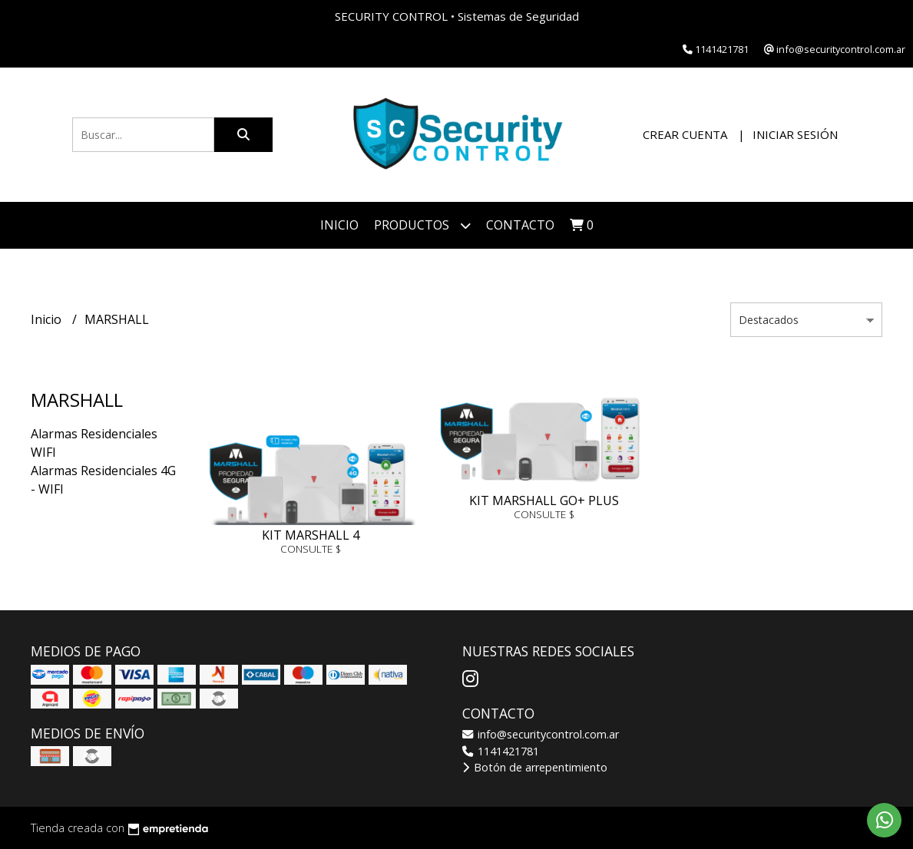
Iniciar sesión (795, 134)
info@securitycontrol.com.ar (540, 734)
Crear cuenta (685, 134)
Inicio (339, 224)
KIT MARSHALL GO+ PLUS (544, 500)
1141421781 (500, 751)
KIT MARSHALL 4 (310, 535)
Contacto (520, 224)
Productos (422, 225)
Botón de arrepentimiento (534, 767)
